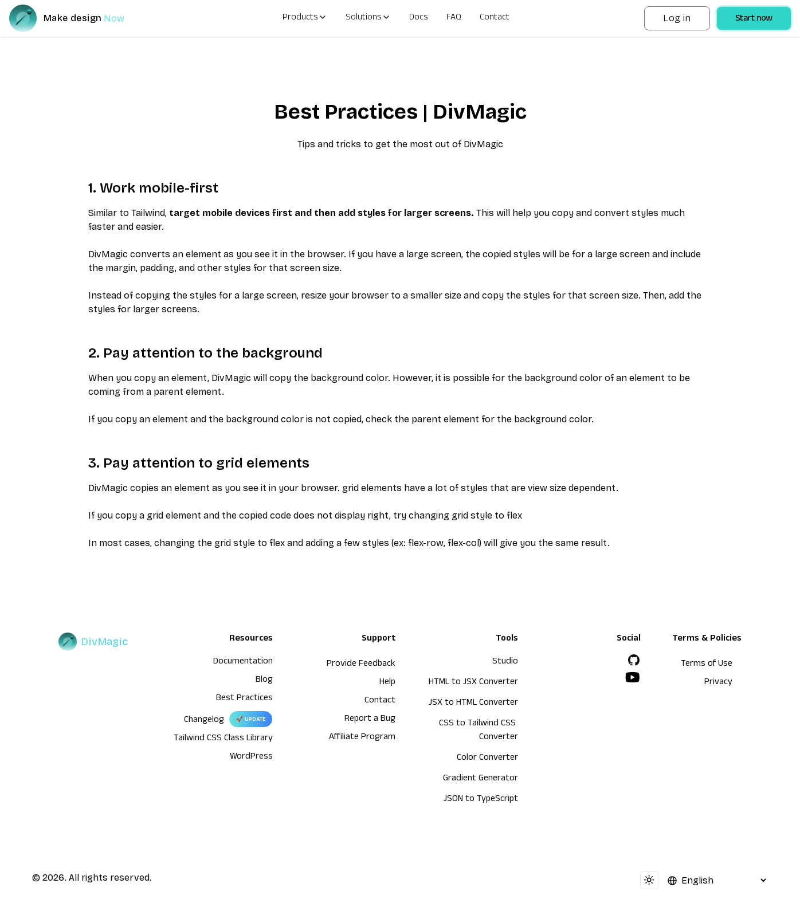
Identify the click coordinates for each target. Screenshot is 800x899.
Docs (418, 18)
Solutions (368, 18)
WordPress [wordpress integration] (251, 757)
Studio (505, 662)
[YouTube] (633, 677)
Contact (494, 18)
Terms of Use (706, 665)
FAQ (453, 18)
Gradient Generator (480, 779)
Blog (264, 681)
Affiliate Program (362, 738)
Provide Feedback (361, 665)
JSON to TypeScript (481, 800)
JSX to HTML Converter (473, 703)
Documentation (243, 662)
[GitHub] (634, 660)
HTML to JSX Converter (473, 683)
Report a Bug (369, 720)
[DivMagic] (78, 18)
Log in (677, 18)
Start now (753, 19)
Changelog (204, 721)
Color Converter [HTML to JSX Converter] (487, 758)
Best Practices (244, 699)
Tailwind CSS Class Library (223, 739)
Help (387, 683)
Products (305, 18)
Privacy (718, 683)
